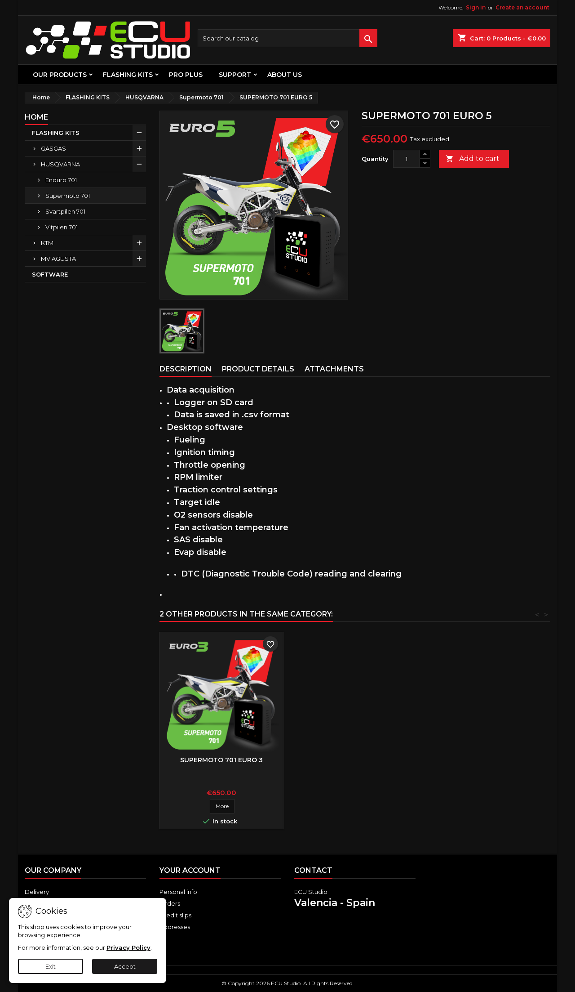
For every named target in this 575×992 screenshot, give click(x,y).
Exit (50, 966)
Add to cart (473, 159)
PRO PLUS (186, 75)
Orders (169, 903)
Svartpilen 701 (65, 211)
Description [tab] (185, 369)
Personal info (178, 891)
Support (235, 75)
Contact (313, 870)
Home (36, 117)
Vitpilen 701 (61, 227)
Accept (125, 966)
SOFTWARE (50, 274)
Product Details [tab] (258, 369)
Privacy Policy (128, 947)
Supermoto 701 (67, 195)
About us (284, 75)
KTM (47, 242)
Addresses (174, 926)
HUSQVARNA (60, 164)
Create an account (522, 7)
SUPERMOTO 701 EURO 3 (354, 760)
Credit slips (175, 915)
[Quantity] (406, 159)
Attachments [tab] (334, 369)
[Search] (287, 38)
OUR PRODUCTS (60, 75)
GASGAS (53, 148)
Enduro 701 (61, 179)
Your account (190, 870)
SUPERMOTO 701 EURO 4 (221, 760)
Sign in (476, 7)
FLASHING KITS (128, 75)
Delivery (37, 891)
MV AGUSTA (58, 258)
